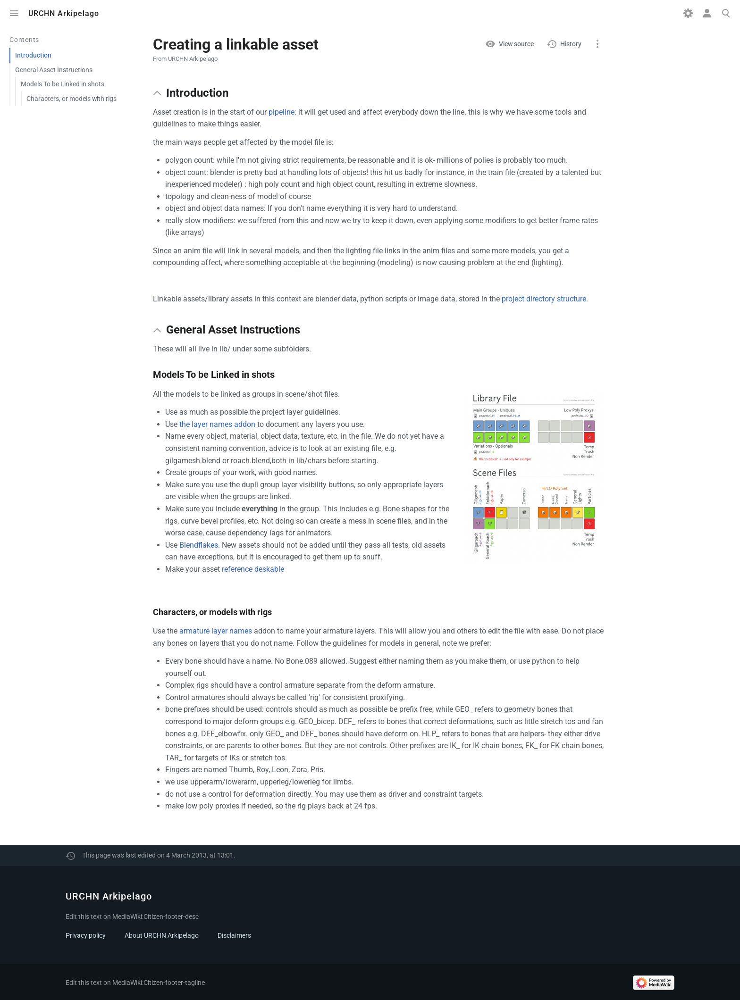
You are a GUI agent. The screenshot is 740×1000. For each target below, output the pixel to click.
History (570, 44)
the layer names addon (217, 424)
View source (516, 44)
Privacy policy (86, 935)
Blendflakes (198, 545)
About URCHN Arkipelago (162, 935)
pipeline (281, 112)
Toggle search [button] (725, 13)
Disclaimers (234, 935)
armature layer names (215, 630)
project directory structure (544, 298)
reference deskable (253, 569)
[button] (157, 93)
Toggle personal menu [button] (707, 13)
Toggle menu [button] (14, 13)
